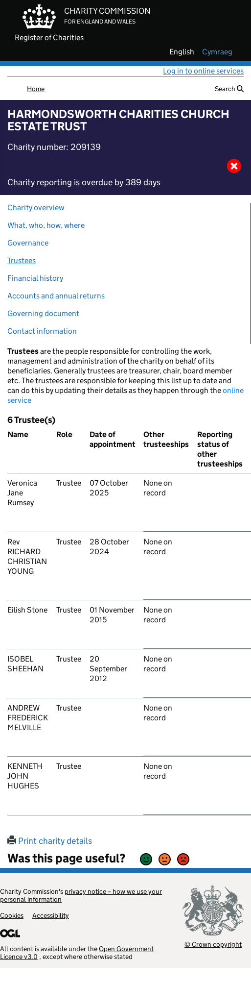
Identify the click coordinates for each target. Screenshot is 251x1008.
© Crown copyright (213, 944)
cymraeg (217, 52)
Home (36, 88)
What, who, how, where (46, 225)
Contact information (42, 331)
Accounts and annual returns (56, 295)
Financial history (35, 278)
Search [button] (229, 88)
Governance (27, 242)
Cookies (11, 915)
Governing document (43, 313)
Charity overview (35, 207)
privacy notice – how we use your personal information (81, 895)
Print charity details (49, 841)
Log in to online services (203, 70)
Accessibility (50, 915)
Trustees (21, 260)
